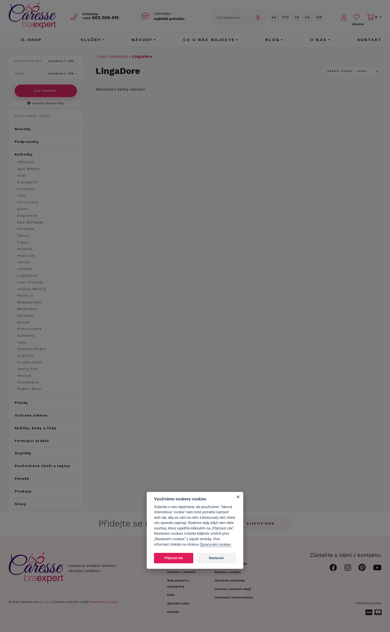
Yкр (319, 17)
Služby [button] (91, 39)
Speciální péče (178, 603)
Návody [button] (142, 39)
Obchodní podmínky (230, 580)
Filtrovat (46, 91)
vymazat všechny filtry (45, 103)
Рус (286, 17)
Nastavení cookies (104, 602)
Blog (272, 39)
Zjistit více (260, 523)
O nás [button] (318, 39)
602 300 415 (100, 17)
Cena (46, 73)
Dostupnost (46, 61)
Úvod (101, 56)
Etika (171, 595)
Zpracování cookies (215, 544)
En (274, 17)
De (307, 17)
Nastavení (216, 558)
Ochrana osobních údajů (70, 602)
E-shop (31, 39)
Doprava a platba (228, 572)
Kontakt (369, 39)
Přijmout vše (173, 558)
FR (297, 17)
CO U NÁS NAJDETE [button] (209, 39)
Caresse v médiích (181, 572)
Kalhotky (119, 56)
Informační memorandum (234, 597)
